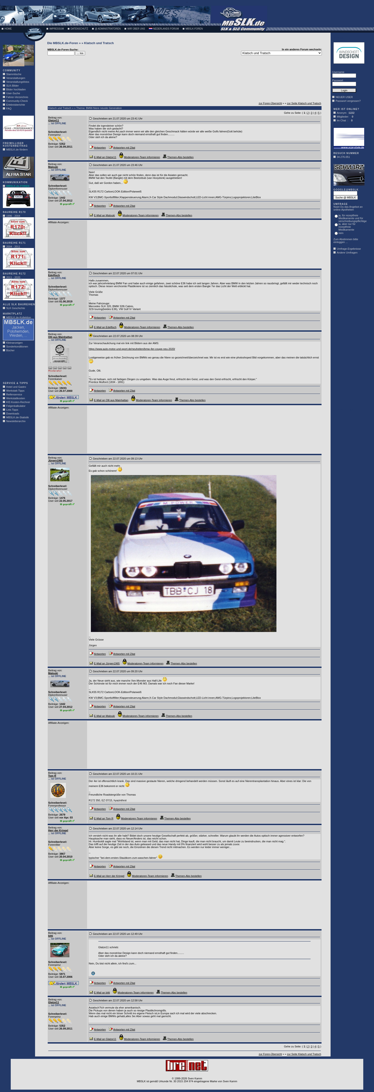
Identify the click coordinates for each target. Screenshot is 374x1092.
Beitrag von (55, 117)
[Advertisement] (17, 368)
